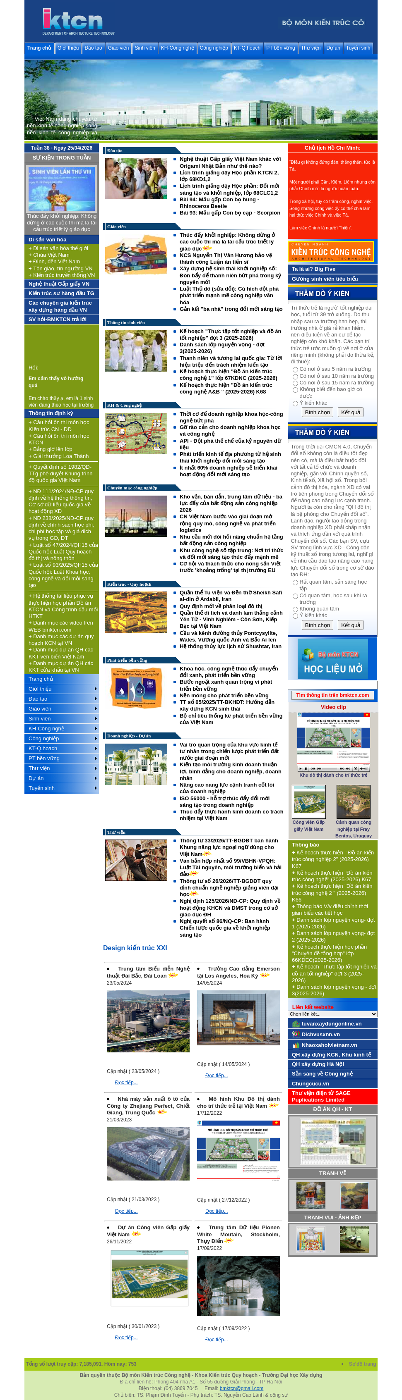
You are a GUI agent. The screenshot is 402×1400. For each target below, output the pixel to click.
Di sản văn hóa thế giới (58, 248)
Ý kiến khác (313, 403)
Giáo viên (118, 48)
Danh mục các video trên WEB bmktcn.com (61, 626)
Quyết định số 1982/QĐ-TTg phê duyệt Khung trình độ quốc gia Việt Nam (60, 474)
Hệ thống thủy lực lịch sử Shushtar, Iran (231, 646)
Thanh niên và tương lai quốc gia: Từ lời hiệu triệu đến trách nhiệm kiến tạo (231, 361)
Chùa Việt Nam (49, 255)
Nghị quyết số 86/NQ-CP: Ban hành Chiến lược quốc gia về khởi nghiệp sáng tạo (225, 928)
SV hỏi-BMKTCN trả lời (58, 319)
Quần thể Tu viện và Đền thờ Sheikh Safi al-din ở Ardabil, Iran (231, 595)
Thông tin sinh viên (126, 322)
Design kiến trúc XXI (135, 948)
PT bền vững (280, 48)
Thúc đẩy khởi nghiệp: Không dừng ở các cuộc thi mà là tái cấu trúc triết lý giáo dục (62, 223)
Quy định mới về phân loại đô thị (221, 606)
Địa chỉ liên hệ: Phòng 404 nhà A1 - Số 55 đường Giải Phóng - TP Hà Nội (201, 1382)
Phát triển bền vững (127, 660)
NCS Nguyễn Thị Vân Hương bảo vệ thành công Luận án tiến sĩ (226, 258)
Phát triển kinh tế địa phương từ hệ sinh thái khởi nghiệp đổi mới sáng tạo (230, 457)
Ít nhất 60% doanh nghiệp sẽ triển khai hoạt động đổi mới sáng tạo (228, 471)
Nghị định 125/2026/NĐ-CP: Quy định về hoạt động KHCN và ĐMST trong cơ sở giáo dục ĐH (230, 908)
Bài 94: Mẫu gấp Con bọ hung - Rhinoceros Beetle (219, 202)
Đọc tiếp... (126, 1082)
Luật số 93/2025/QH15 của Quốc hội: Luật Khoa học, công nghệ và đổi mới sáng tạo (63, 575)
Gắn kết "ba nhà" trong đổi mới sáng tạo (231, 309)
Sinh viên (145, 48)
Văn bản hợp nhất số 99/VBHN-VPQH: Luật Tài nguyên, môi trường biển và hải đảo (231, 868)
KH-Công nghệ (177, 48)
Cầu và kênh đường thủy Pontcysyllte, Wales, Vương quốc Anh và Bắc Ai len (228, 636)
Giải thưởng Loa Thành (59, 456)
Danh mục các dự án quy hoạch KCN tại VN (61, 639)
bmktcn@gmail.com (242, 1388)
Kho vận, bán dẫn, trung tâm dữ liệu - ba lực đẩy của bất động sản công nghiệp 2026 (231, 503)
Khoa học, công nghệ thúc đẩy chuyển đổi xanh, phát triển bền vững (229, 671)
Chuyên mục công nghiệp (132, 487)
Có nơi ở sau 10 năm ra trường (336, 376)
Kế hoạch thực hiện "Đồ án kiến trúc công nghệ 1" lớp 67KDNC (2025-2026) (228, 374)
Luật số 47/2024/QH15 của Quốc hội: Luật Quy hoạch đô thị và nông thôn (63, 552)
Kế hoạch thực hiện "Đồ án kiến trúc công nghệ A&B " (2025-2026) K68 (226, 388)
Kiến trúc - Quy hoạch (129, 584)
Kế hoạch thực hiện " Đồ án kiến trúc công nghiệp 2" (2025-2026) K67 (333, 859)
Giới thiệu (68, 48)
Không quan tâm (319, 609)
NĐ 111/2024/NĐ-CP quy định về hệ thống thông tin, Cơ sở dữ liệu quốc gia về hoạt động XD (61, 501)
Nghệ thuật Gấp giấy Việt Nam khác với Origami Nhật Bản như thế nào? (230, 162)
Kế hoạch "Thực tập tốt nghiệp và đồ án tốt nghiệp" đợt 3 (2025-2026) (231, 334)
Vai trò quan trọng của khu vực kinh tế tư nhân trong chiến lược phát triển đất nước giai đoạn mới (229, 751)
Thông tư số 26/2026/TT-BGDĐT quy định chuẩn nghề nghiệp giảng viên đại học (229, 888)
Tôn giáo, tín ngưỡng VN (61, 268)
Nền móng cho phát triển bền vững (224, 695)
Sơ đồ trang (363, 1364)
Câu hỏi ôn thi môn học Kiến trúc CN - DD (59, 425)
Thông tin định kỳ (51, 413)
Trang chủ (39, 48)
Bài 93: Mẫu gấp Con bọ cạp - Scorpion (230, 213)
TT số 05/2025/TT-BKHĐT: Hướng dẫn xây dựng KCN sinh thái (227, 705)
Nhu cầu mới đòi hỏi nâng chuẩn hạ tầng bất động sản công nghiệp (231, 540)
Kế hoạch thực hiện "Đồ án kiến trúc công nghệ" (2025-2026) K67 (332, 876)
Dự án (333, 48)
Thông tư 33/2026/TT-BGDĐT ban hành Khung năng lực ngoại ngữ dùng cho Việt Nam (229, 847)
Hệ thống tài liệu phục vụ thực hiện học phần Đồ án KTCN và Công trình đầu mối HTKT (63, 606)
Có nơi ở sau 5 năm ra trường (335, 369)
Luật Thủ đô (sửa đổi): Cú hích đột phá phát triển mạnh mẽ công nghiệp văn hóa (229, 295)
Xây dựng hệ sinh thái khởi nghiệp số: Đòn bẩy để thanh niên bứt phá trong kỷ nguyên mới (230, 275)
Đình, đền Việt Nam (54, 261)
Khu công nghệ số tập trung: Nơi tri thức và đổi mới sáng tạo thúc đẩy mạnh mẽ (232, 553)
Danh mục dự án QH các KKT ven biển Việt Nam (61, 652)
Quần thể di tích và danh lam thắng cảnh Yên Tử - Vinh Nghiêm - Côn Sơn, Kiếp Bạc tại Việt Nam (231, 620)
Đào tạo (93, 48)
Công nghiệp (214, 48)
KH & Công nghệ (124, 405)
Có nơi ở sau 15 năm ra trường (336, 382)
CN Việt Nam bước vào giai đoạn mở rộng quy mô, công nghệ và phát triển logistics (228, 523)
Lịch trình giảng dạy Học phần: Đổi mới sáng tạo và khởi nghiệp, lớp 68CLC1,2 (229, 189)
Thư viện (311, 48)
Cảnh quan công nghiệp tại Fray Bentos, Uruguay (353, 829)
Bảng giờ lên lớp (50, 449)
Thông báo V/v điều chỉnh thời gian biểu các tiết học (330, 909)
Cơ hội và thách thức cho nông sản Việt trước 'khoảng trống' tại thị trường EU (230, 566)
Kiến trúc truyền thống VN (62, 275)
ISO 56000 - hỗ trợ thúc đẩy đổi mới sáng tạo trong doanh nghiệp (225, 801)
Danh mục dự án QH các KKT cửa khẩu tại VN (61, 666)
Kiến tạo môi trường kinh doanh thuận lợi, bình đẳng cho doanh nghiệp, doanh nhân (231, 771)
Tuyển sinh (358, 48)
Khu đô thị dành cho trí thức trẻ (334, 775)
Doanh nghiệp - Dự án (129, 735)
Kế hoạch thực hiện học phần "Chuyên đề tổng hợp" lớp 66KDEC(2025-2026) (329, 954)
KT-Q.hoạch (247, 48)
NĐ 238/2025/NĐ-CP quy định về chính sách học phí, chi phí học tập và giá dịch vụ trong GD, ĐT (61, 528)
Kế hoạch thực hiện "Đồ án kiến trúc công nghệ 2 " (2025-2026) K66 (332, 893)
